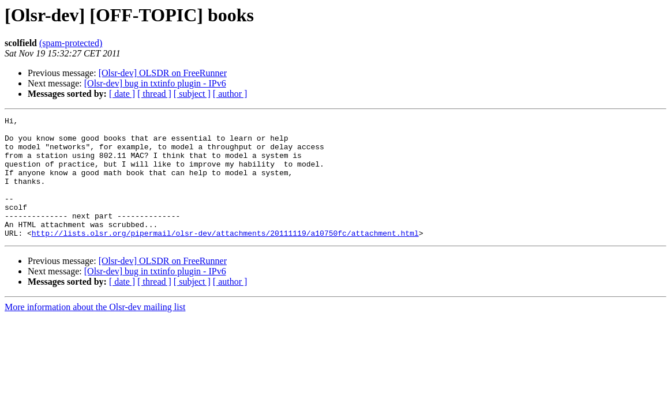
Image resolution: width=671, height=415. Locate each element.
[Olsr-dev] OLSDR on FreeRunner (163, 73)
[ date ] (122, 94)
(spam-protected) (70, 43)
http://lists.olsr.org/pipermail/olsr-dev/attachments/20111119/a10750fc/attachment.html (225, 257)
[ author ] (230, 94)
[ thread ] (154, 94)
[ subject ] (192, 94)
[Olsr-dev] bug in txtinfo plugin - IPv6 (155, 83)
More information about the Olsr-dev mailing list (95, 331)
